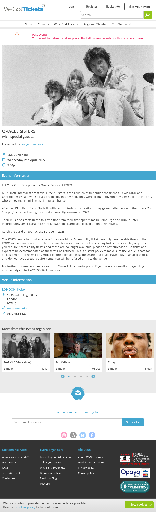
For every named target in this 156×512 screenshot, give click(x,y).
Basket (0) (113, 6)
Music (29, 24)
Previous (63, 376)
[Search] (148, 15)
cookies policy (25, 507)
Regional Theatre (95, 24)
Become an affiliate (51, 473)
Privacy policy (86, 468)
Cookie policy (86, 473)
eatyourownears (32, 144)
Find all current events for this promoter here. (112, 38)
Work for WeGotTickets (92, 462)
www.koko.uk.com (19, 308)
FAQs (5, 468)
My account (9, 462)
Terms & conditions (13, 473)
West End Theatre (66, 24)
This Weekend (121, 24)
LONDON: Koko (13, 289)
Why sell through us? (52, 468)
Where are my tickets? (15, 457)
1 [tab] (69, 376)
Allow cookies (138, 505)
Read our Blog (48, 478)
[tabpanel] (26, 352)
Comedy (43, 24)
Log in (73, 6)
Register (92, 6)
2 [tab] (75, 376)
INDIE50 (45, 483)
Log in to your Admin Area (56, 457)
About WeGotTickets (90, 457)
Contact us (8, 478)
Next (93, 376)
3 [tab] (81, 376)
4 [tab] (87, 376)
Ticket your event (138, 7)
